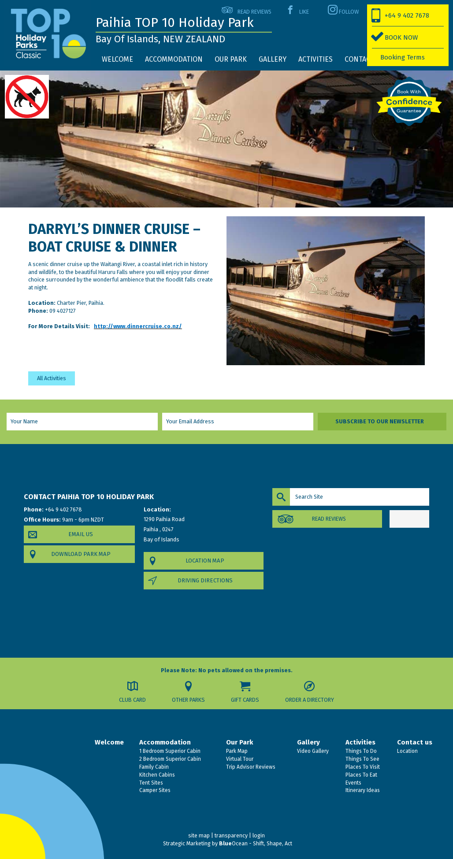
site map (199, 835)
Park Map (236, 751)
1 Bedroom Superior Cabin (169, 751)
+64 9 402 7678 (407, 15)
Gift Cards (245, 699)
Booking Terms (402, 57)
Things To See (361, 759)
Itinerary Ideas (362, 790)
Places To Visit (362, 767)
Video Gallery (312, 751)
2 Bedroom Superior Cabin (169, 759)
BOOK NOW (401, 37)
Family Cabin (153, 767)
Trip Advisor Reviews (250, 767)
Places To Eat (360, 775)
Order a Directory (310, 699)
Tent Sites (150, 783)
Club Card (132, 699)
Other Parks (188, 699)
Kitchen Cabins (156, 775)
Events (352, 783)
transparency (231, 835)
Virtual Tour (239, 759)
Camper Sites (154, 790)
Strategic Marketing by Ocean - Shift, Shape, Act (228, 843)
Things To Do (360, 751)
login (258, 835)
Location (407, 751)
